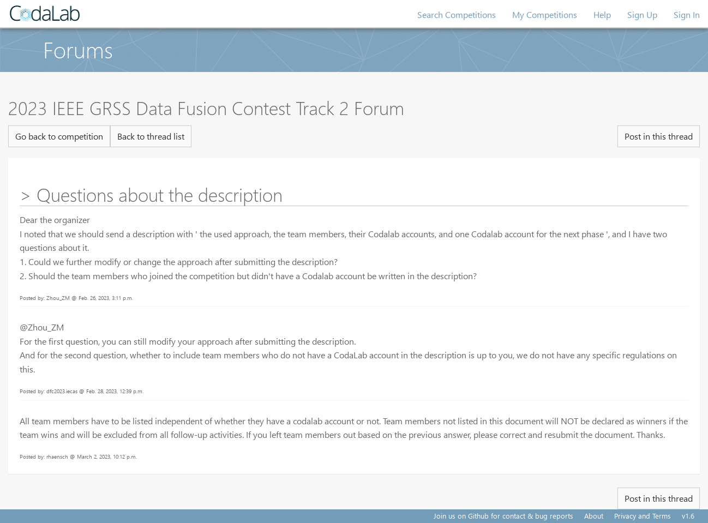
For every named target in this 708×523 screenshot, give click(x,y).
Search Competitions (456, 14)
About (593, 515)
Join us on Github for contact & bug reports (503, 515)
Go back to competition (59, 136)
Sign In (687, 14)
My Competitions (544, 14)
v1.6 (688, 515)
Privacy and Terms (642, 515)
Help (602, 14)
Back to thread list (150, 136)
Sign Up (642, 14)
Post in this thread (659, 136)
